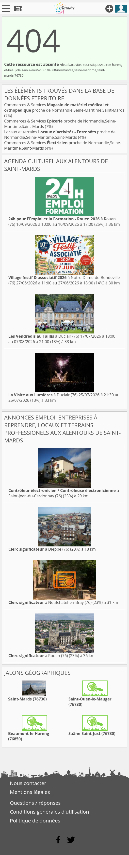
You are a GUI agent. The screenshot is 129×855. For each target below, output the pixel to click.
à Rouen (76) (38, 655)
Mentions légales (30, 791)
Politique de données (35, 820)
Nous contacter (28, 783)
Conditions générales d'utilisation (49, 811)
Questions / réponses (35, 802)
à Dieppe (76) (38, 549)
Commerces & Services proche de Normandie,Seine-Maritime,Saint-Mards (64, 107)
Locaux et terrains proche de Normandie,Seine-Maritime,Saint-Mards (59, 134)
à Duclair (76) (43, 336)
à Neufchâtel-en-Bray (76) (50, 602)
